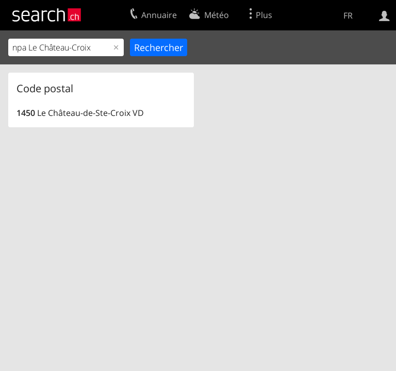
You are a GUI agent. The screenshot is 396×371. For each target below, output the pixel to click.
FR (348, 15)
